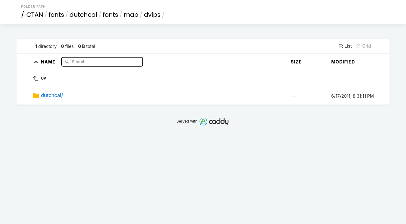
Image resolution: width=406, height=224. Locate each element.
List (345, 46)
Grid (363, 46)
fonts (56, 14)
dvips (152, 14)
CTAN (34, 14)
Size (296, 61)
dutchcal (83, 14)
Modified (343, 61)
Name (49, 61)
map (131, 14)
